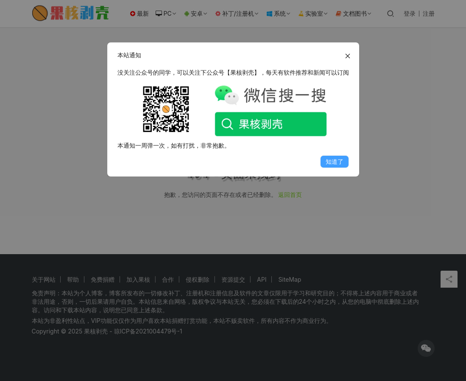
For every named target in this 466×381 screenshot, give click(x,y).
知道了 (334, 161)
